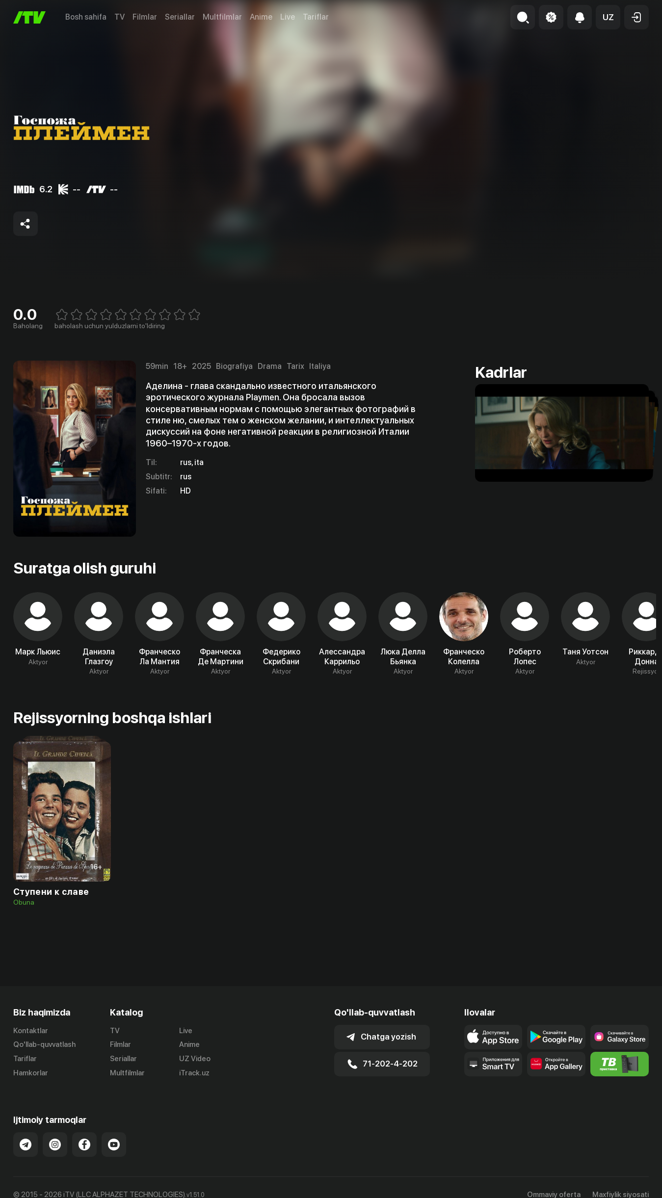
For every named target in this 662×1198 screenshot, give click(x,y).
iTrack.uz (194, 1072)
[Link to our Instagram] (55, 1144)
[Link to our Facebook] (84, 1144)
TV (119, 17)
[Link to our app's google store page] (556, 1037)
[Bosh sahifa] (29, 17)
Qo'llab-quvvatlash (44, 1044)
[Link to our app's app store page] (493, 1037)
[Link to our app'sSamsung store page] (619, 1037)
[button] (608, 17)
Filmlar (144, 17)
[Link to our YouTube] (114, 1144)
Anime (261, 17)
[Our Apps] (493, 1064)
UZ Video (195, 1058)
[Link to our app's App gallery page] (556, 1064)
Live (287, 17)
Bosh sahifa (85, 17)
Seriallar (180, 17)
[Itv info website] (619, 1064)
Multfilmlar (222, 17)
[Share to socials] (25, 223)
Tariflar (316, 17)
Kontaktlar (30, 1030)
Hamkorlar (30, 1072)
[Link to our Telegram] (25, 1144)
